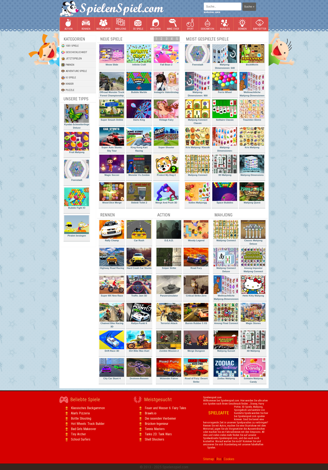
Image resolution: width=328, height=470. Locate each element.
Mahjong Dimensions (252, 165)
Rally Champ (111, 231)
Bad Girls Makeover (83, 429)
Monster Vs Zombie (139, 165)
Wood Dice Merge (111, 193)
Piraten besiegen (76, 226)
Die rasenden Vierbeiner (160, 418)
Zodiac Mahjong (226, 369)
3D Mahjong (224, 165)
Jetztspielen (71, 58)
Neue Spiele (111, 39)
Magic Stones (253, 313)
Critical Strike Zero (196, 286)
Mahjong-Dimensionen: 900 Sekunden (197, 85)
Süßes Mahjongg (197, 193)
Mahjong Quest (252, 193)
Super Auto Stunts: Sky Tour (111, 139)
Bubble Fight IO (76, 198)
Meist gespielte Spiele (207, 39)
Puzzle (67, 90)
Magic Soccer (111, 165)
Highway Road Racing (111, 258)
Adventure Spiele (74, 71)
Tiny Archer (78, 434)
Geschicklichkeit (74, 52)
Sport (190, 24)
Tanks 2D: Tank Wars (158, 434)
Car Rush (139, 231)
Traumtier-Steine (252, 110)
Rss (219, 459)
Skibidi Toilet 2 (139, 193)
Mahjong (120, 24)
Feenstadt (76, 170)
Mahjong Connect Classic (197, 112)
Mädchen (155, 24)
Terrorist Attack (168, 313)
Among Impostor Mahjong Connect (253, 260)
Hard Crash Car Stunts (139, 258)
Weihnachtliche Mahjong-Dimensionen (252, 84)
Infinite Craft (139, 55)
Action (68, 24)
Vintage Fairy (166, 110)
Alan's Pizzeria (80, 413)
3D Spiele (138, 24)
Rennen (86, 24)
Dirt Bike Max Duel (139, 341)
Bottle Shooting (81, 418)
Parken (67, 64)
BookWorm (252, 55)
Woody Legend (196, 231)
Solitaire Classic (224, 110)
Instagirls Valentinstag (166, 82)
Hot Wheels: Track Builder (88, 424)
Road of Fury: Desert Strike (196, 370)
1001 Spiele (70, 45)
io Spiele (68, 77)
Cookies (229, 459)
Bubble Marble (139, 82)
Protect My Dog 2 (166, 165)
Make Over (173, 24)
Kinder (67, 84)
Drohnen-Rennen (139, 369)
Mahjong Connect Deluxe (226, 260)
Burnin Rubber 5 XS (196, 313)
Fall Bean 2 (166, 55)
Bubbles (225, 24)
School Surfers (80, 439)
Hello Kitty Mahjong (253, 286)
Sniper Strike (168, 258)
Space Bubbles (224, 193)
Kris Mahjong (252, 138)
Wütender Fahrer (168, 369)
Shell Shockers (154, 439)
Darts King (139, 110)
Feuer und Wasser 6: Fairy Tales (165, 408)
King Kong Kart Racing (139, 139)
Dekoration (207, 24)
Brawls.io (150, 413)
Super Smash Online (111, 110)
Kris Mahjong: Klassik (197, 138)
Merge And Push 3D (166, 193)
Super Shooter (166, 138)
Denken (242, 24)
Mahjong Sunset (226, 341)
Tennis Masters (155, 429)
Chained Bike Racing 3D (111, 315)
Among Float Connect (226, 313)
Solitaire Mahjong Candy (253, 370)
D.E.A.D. (168, 231)
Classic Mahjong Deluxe (253, 232)
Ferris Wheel (224, 82)
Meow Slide (111, 55)
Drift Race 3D (111, 341)
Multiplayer (103, 24)
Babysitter (259, 24)
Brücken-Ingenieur (156, 424)
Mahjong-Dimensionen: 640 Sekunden (224, 57)
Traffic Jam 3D (139, 286)
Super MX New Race (111, 286)
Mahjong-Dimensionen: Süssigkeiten (224, 140)
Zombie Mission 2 (168, 341)
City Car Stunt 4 (111, 369)
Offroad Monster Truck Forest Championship (111, 84)
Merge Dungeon (196, 341)
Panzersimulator (168, 286)
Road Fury (196, 258)
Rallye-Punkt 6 (139, 313)
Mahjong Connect (197, 165)
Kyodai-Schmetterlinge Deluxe (76, 116)
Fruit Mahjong (76, 142)
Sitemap (208, 459)
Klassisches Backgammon (88, 408)
